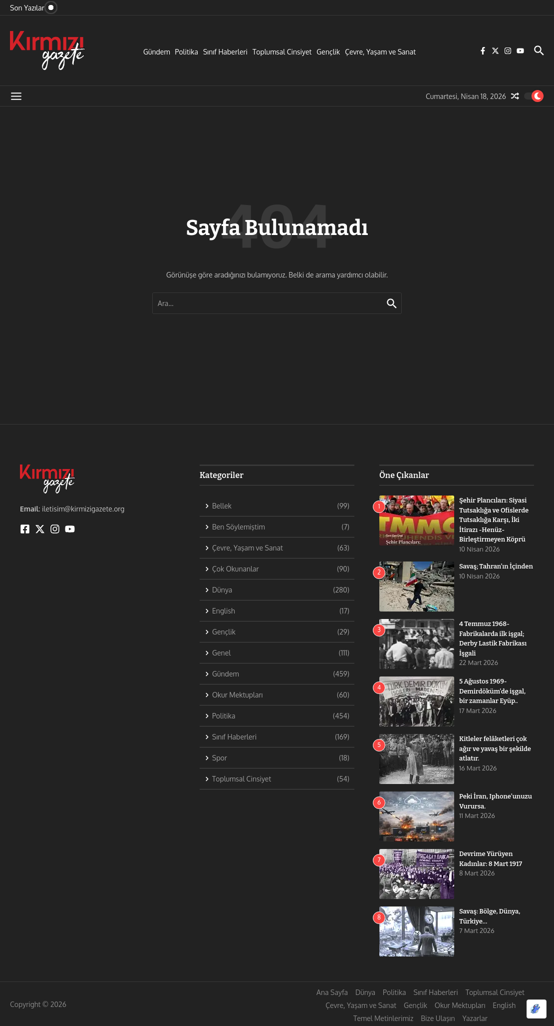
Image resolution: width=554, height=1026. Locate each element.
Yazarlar (475, 1018)
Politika (186, 52)
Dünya (365, 992)
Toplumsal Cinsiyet (282, 52)
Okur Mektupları (460, 1005)
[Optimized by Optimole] (537, 1009)
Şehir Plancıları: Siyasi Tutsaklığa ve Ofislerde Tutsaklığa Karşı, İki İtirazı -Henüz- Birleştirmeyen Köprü (494, 519)
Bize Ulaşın (438, 1018)
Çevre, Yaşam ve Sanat (380, 52)
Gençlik (328, 52)
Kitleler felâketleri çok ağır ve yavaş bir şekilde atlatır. (495, 748)
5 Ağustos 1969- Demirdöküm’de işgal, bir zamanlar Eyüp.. (492, 691)
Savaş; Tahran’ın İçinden (496, 566)
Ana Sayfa (332, 992)
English (504, 1005)
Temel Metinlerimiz (383, 1018)
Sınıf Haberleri (225, 52)
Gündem (156, 52)
